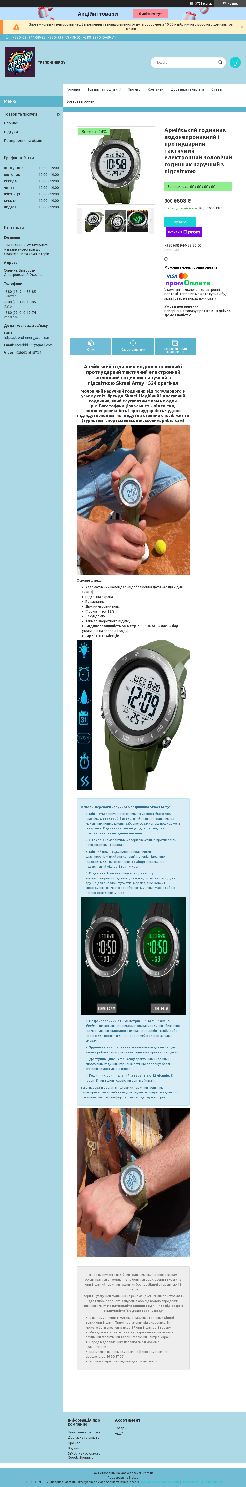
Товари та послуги (102, 89)
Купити (180, 222)
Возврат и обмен (80, 101)
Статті (216, 89)
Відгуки (11, 132)
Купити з (184, 232)
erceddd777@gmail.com (34, 345)
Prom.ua (148, 1473)
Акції (119, 1433)
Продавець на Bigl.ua (123, 1477)
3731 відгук (203, 3)
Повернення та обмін (23, 140)
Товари (120, 1428)
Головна (73, 89)
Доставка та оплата (187, 89)
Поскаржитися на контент (160, 1482)
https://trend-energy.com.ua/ (26, 338)
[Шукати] (220, 62)
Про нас (134, 89)
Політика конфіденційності (202, 1482)
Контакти (155, 89)
